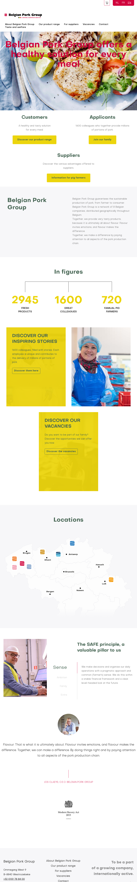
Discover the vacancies (61, 451)
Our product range (49, 24)
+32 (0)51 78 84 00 (14, 879)
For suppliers (71, 24)
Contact (103, 24)
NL (117, 3)
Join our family (102, 140)
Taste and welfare (15, 27)
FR (123, 3)
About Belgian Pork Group (63, 861)
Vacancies (89, 24)
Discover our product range (34, 140)
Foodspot (107, 2)
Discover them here (26, 371)
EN (129, 3)
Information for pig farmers (69, 178)
